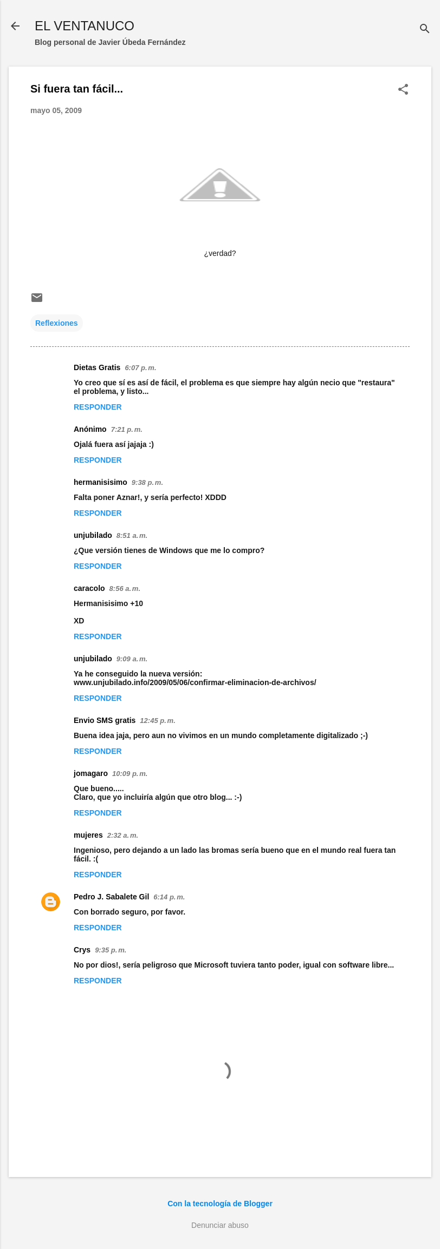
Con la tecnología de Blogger (220, 1203)
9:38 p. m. (147, 482)
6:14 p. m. (169, 897)
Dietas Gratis (97, 367)
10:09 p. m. (129, 774)
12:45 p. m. (157, 720)
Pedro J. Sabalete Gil (111, 896)
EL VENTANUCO (84, 25)
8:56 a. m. (124, 588)
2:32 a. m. (122, 835)
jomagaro (91, 773)
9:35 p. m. (110, 950)
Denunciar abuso (220, 1225)
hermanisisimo (100, 482)
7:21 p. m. (127, 429)
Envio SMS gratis (104, 720)
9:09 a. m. (132, 659)
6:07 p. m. (140, 368)
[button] (403, 90)
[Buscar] (424, 29)
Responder (98, 407)
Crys (82, 949)
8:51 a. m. (132, 535)
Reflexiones (56, 323)
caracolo (89, 588)
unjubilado (93, 535)
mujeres (88, 835)
